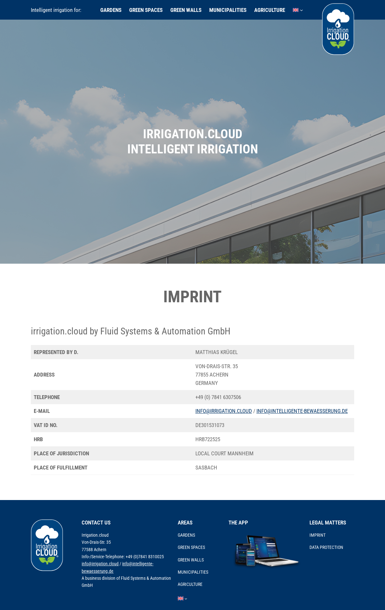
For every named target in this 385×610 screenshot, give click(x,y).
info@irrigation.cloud (223, 411)
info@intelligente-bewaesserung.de (302, 411)
